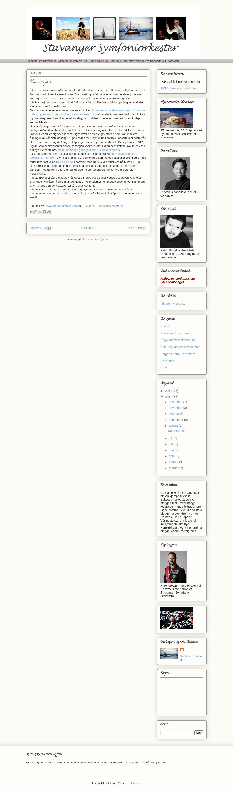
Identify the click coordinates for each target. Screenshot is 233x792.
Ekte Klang (128, 165)
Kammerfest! (41, 82)
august (174, 425)
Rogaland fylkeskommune (178, 340)
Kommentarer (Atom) (96, 239)
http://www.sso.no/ (172, 303)
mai (171, 450)
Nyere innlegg (40, 228)
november (176, 407)
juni (171, 444)
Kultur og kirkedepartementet (180, 347)
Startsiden (88, 228)
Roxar (164, 368)
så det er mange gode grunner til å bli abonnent (87, 150)
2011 (169, 396)
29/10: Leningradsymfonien (178, 88)
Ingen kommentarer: (111, 205)
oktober (174, 413)
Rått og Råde (64, 161)
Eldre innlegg (137, 228)
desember (176, 402)
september (176, 419)
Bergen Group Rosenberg (177, 354)
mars (172, 462)
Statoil (164, 326)
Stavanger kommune (174, 333)
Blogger (135, 783)
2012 (169, 391)
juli (171, 438)
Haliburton (167, 361)
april (172, 456)
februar (174, 468)
